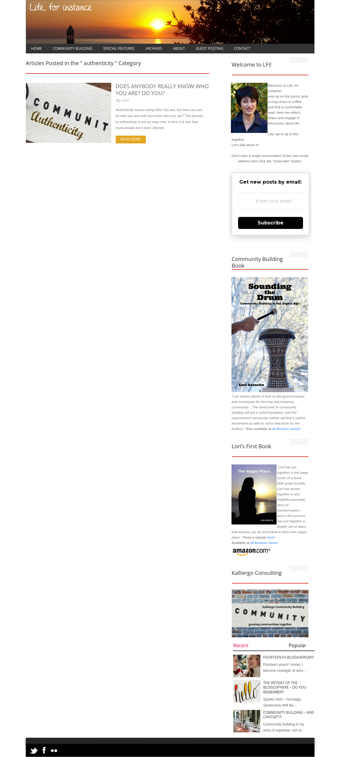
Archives (153, 48)
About (179, 48)
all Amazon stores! (286, 429)
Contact (242, 48)
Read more (131, 139)
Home (36, 48)
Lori (125, 100)
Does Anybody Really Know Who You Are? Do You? (162, 90)
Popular (297, 645)
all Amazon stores (264, 543)
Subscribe (270, 223)
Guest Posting (209, 48)
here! (271, 537)
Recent (241, 645)
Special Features (119, 48)
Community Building (72, 48)
